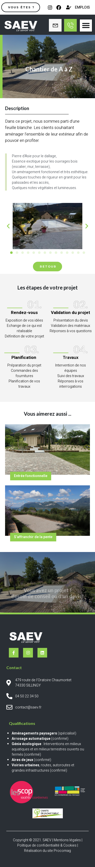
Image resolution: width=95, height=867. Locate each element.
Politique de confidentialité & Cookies (47, 845)
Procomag (62, 850)
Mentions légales (67, 840)
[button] (85, 25)
